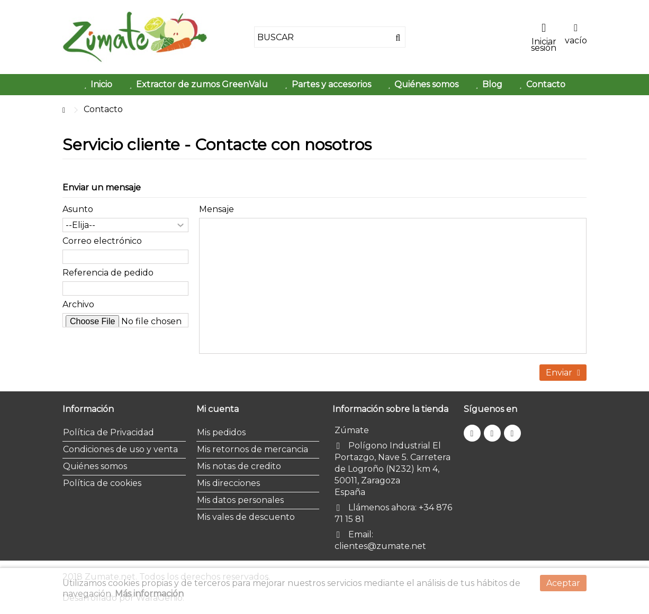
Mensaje (216, 209)
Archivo (78, 304)
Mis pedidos (221, 432)
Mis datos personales (240, 500)
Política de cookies (102, 483)
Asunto (77, 209)
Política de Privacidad (108, 432)
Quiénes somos (95, 466)
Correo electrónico (102, 241)
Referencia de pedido (108, 273)
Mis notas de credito (239, 466)
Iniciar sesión (543, 43)
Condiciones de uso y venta (120, 449)
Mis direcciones (228, 483)
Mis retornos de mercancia (252, 449)
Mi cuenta (217, 409)
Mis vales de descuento (246, 517)
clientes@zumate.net (380, 546)
